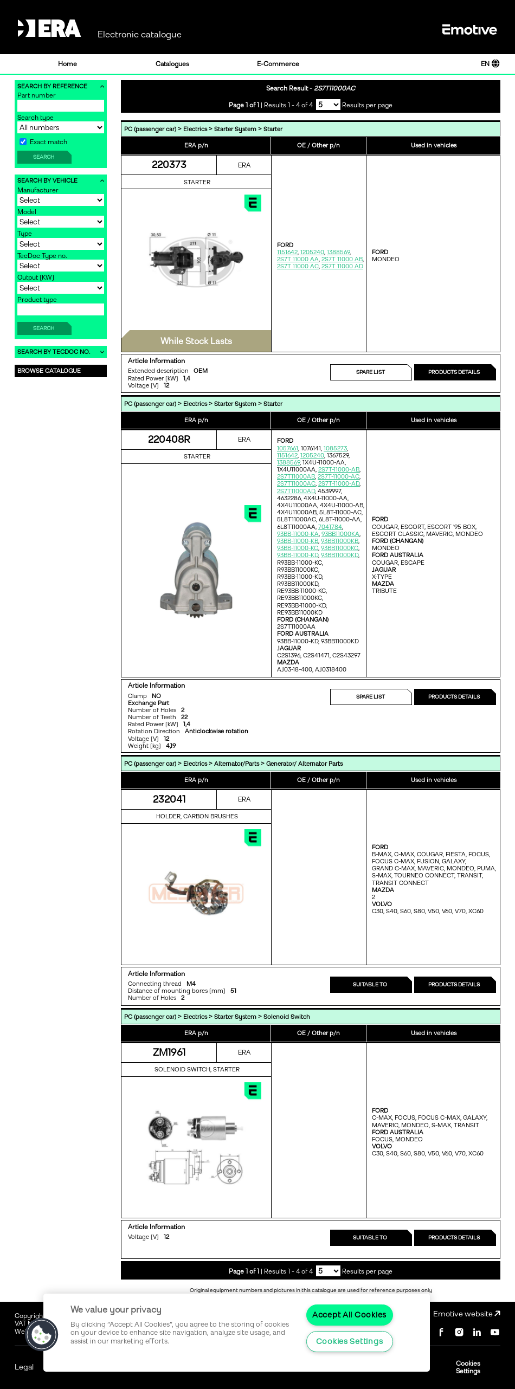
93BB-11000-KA (298, 534)
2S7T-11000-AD (338, 483)
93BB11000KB (339, 541)
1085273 (335, 448)
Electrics (195, 129)
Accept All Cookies (349, 1315)
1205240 (312, 252)
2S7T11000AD (296, 491)
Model (26, 212)
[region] (236, 1333)
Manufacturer (38, 190)
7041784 (330, 527)
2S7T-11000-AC (338, 476)
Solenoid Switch (286, 1016)
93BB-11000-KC (297, 548)
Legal (24, 1367)
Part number (36, 95)
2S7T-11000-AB (338, 469)
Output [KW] (35, 277)
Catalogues (172, 64)
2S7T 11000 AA (298, 259)
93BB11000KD (339, 555)
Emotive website (466, 1314)
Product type (37, 299)
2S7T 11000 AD (342, 266)
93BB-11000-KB (297, 541)
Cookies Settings (468, 1367)
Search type (35, 117)
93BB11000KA (340, 534)
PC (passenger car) (150, 129)
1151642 (287, 252)
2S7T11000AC (296, 483)
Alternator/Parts (236, 763)
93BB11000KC (339, 548)
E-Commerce (278, 64)
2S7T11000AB (296, 476)
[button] (41, 1334)
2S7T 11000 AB (342, 259)
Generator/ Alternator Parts (304, 763)
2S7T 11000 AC (298, 266)
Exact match (43, 142)
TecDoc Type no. (42, 256)
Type (24, 233)
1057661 (287, 448)
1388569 (338, 252)
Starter (272, 129)
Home (67, 64)
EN (490, 64)
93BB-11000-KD (297, 555)
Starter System (235, 129)
